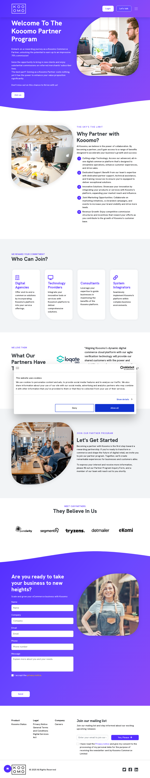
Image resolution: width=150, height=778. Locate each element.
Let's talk (123, 8)
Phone (14, 640)
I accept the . (28, 675)
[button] (108, 9)
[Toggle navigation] (136, 8)
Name (14, 602)
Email (14, 627)
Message (15, 653)
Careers (59, 724)
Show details (123, 399)
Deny (74, 408)
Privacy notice (102, 743)
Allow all (115, 408)
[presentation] (32, 683)
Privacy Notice (40, 724)
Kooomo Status (19, 724)
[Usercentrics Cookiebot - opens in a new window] (122, 368)
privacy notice (34, 675)
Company (16, 614)
